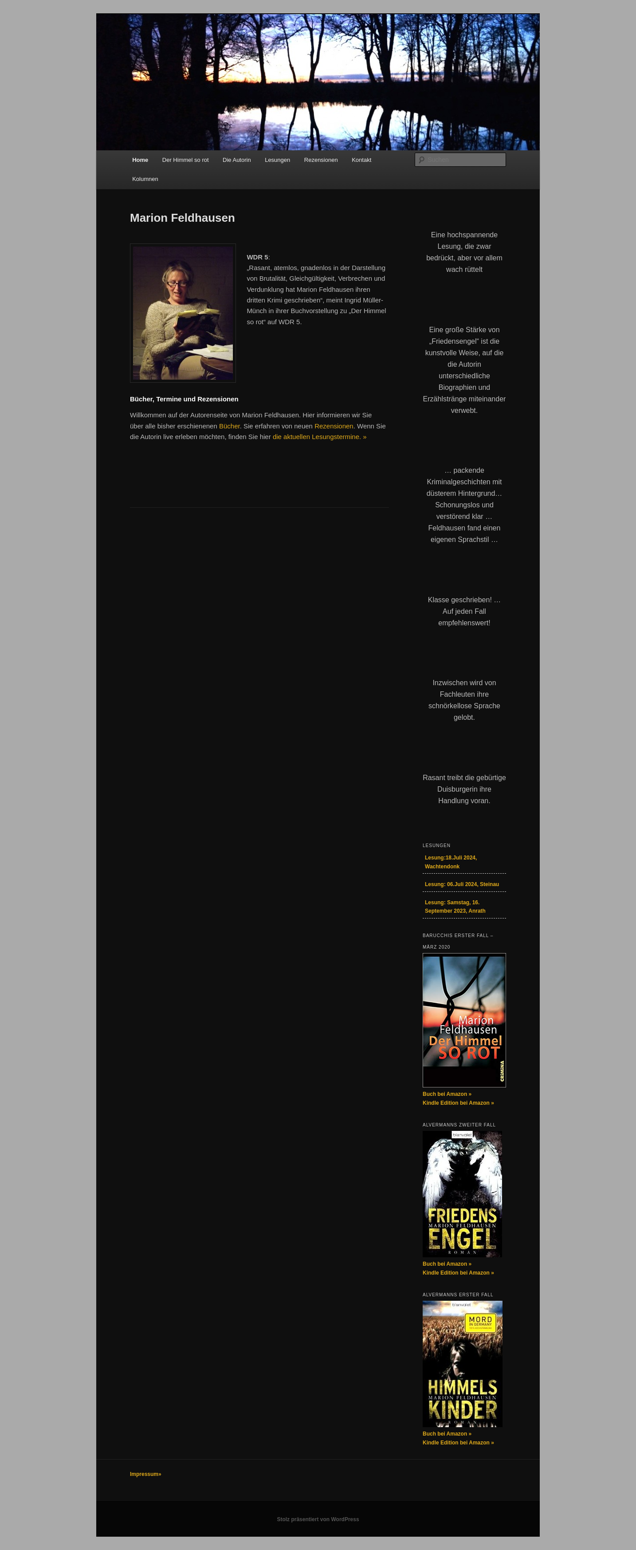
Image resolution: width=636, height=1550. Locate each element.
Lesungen (277, 160)
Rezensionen (321, 160)
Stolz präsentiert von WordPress (318, 1519)
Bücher (229, 426)
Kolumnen (145, 179)
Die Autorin (237, 160)
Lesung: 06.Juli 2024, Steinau (462, 884)
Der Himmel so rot (185, 160)
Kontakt (361, 160)
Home (140, 160)
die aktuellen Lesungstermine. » (320, 436)
